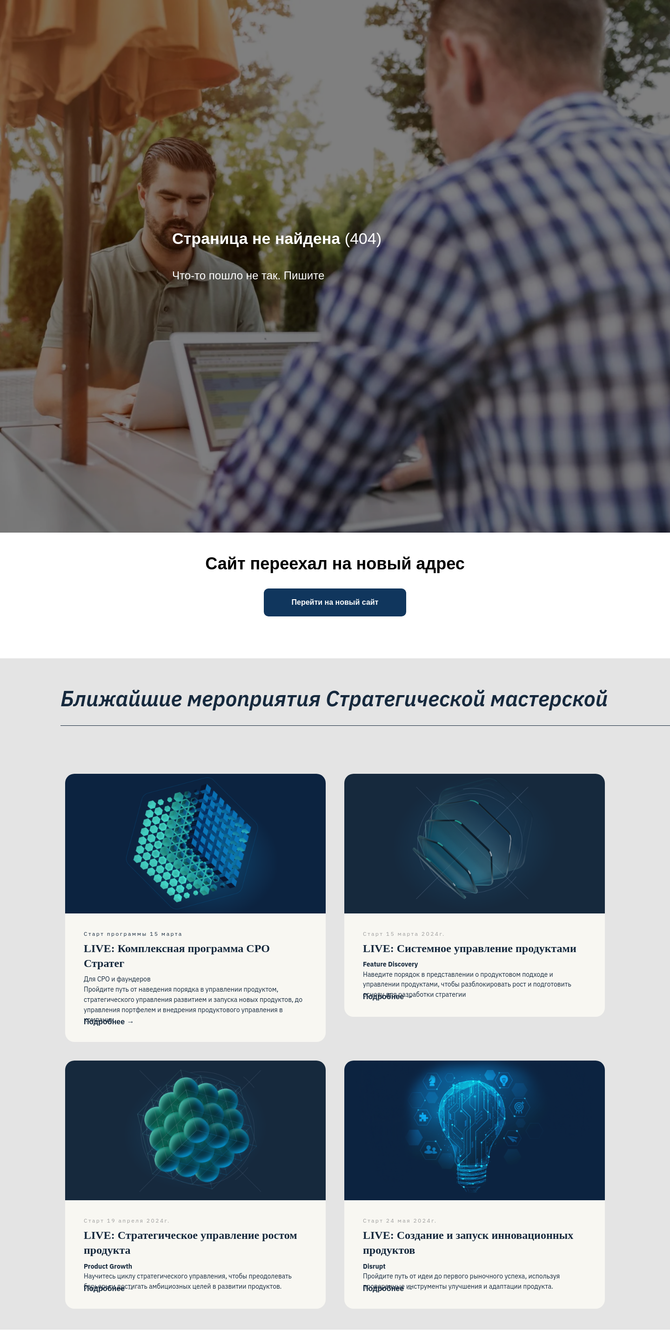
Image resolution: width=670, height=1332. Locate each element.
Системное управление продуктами (469, 948)
